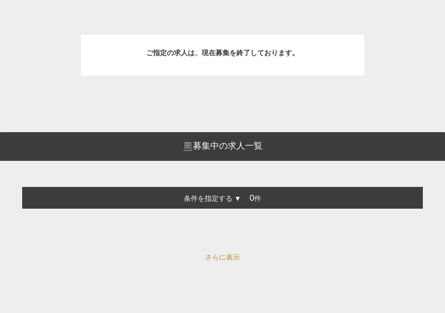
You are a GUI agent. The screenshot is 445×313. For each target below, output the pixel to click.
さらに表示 (222, 257)
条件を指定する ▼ (212, 198)
